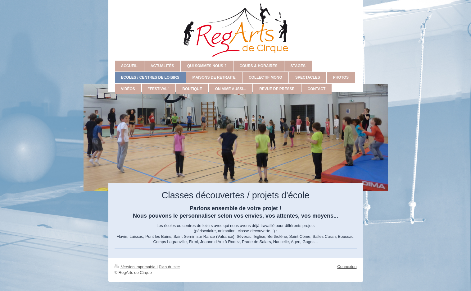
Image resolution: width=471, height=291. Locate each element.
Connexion (346, 266)
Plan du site (169, 267)
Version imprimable (136, 267)
